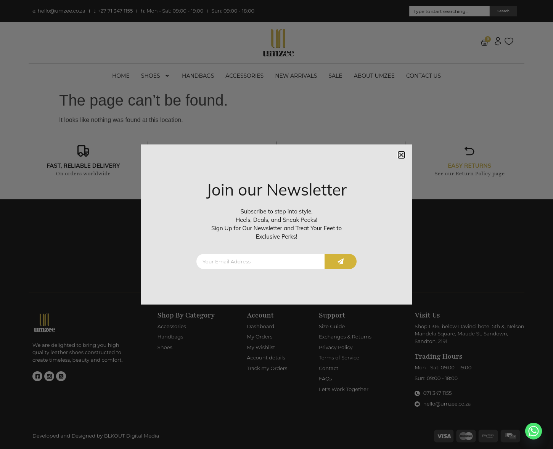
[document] (276, 224)
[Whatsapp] (533, 431)
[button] (401, 155)
